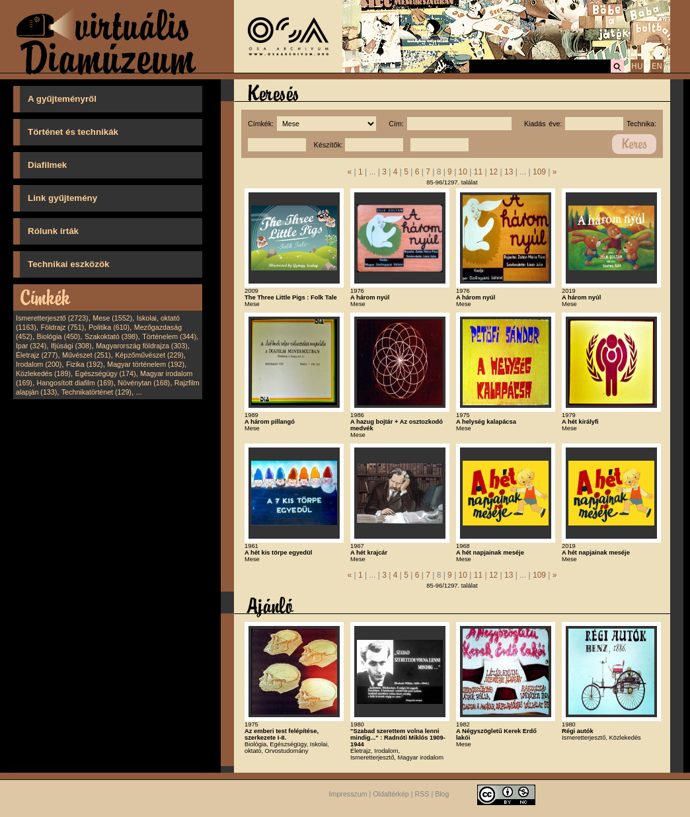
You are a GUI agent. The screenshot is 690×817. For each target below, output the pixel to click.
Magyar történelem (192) (145, 364)
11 (478, 171)
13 (508, 171)
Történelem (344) (169, 336)
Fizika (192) (84, 364)
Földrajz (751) (62, 327)
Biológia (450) (59, 336)
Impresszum (348, 794)
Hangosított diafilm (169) (75, 383)
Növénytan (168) (144, 383)
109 (539, 171)
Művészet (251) (86, 355)
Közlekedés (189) (43, 373)
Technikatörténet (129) (96, 392)
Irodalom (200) (38, 364)
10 (463, 171)
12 (493, 171)
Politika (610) (109, 327)
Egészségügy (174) (105, 373)
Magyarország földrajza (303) (142, 346)
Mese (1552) (112, 318)
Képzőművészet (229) (149, 355)
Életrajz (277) (37, 355)
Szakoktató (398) (111, 336)
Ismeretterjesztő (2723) (52, 318)
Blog (442, 794)
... (139, 392)
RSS (422, 794)
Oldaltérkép (391, 794)
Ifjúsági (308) (71, 346)
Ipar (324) (31, 346)
